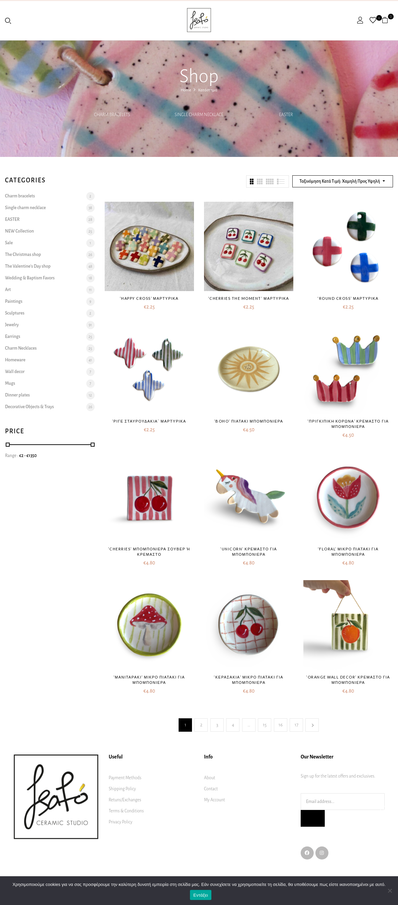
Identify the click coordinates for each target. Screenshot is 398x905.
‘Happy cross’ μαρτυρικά (149, 298)
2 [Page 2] (201, 724)
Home (186, 90)
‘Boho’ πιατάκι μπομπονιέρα (248, 421)
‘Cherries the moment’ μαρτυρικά (248, 298)
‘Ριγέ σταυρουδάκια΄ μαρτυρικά (149, 421)
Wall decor (14, 371)
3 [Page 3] (217, 724)
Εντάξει (200, 895)
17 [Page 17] (296, 724)
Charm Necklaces (20, 348)
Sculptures (14, 313)
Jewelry (12, 325)
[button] (387, 20)
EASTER (286, 114)
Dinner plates (17, 395)
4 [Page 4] (233, 724)
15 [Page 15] (265, 724)
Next (312, 725)
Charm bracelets (112, 114)
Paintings (13, 301)
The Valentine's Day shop (28, 266)
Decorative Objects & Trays (29, 406)
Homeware (15, 360)
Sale (9, 243)
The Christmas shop (23, 254)
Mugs (10, 383)
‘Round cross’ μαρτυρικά (348, 298)
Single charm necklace (199, 114)
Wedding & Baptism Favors (30, 278)
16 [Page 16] (281, 724)
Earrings (12, 336)
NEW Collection (19, 231)
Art (8, 289)
